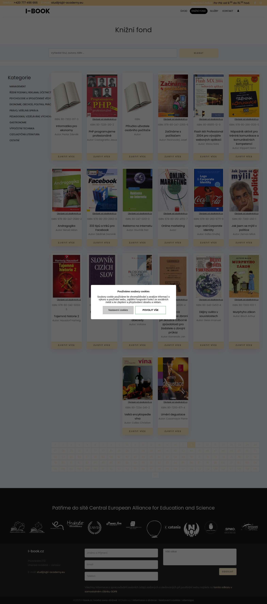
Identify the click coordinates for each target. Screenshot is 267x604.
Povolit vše (150, 310)
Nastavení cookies (118, 310)
